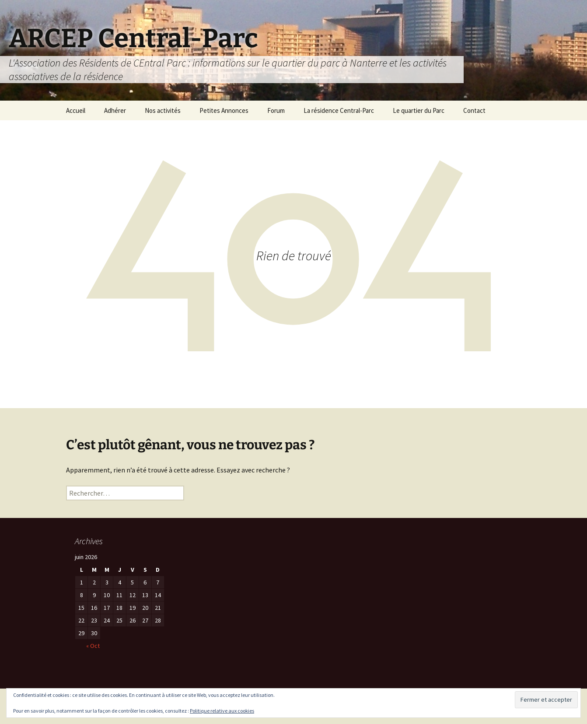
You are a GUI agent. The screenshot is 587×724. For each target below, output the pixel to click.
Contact (474, 110)
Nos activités (163, 110)
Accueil (75, 110)
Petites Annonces (223, 110)
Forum (276, 110)
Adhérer (115, 110)
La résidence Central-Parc (339, 110)
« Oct (93, 646)
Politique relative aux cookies (222, 710)
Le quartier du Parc (418, 110)
